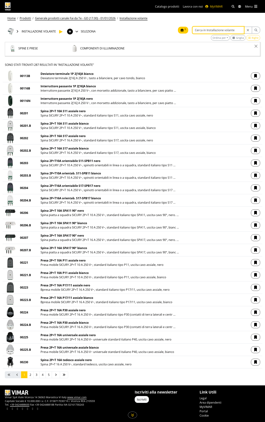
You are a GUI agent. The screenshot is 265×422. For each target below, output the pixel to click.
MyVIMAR (214, 6)
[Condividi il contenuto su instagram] (22, 409)
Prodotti (25, 18)
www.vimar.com (77, 397)
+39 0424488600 (19, 404)
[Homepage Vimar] (21, 6)
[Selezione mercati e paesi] (239, 6)
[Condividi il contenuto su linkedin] (7, 409)
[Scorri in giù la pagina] (132, 415)
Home (11, 18)
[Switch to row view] (253, 38)
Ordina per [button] (219, 37)
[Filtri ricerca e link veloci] (233, 6)
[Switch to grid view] (238, 38)
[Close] (256, 46)
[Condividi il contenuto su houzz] (32, 409)
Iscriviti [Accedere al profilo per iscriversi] (142, 399)
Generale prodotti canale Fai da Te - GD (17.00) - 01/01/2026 (75, 18)
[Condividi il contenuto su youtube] (27, 409)
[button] (255, 75)
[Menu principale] (251, 6)
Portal (204, 411)
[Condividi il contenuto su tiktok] (37, 409)
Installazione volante (133, 18)
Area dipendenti (210, 403)
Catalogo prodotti (167, 6)
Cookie (204, 415)
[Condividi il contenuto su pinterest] (17, 409)
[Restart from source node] (248, 30)
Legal (203, 398)
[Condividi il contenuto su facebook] (12, 409)
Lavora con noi (193, 6)
